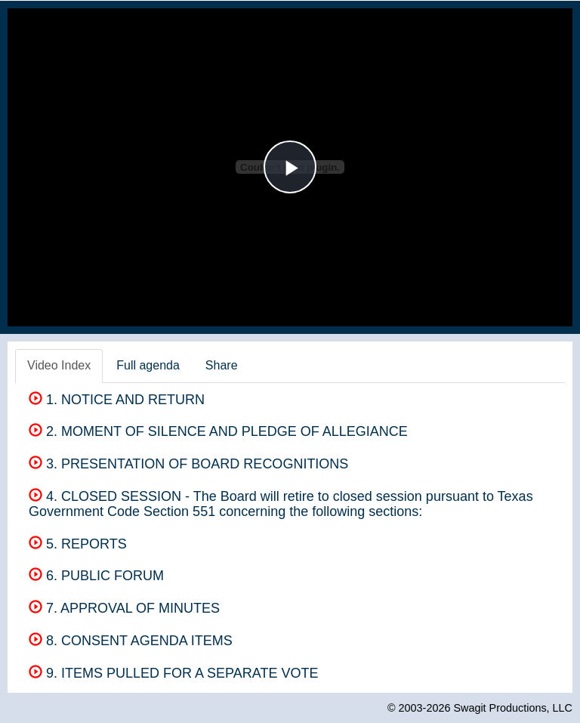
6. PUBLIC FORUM (96, 575)
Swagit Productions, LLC (512, 708)
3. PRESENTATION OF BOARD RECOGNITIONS (188, 463)
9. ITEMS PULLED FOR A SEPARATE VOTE (173, 673)
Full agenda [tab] (148, 365)
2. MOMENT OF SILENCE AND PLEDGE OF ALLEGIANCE (218, 431)
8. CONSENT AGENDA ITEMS (131, 640)
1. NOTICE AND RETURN (117, 399)
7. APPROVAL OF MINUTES (124, 608)
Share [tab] (221, 365)
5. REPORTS (78, 544)
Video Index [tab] (59, 365)
